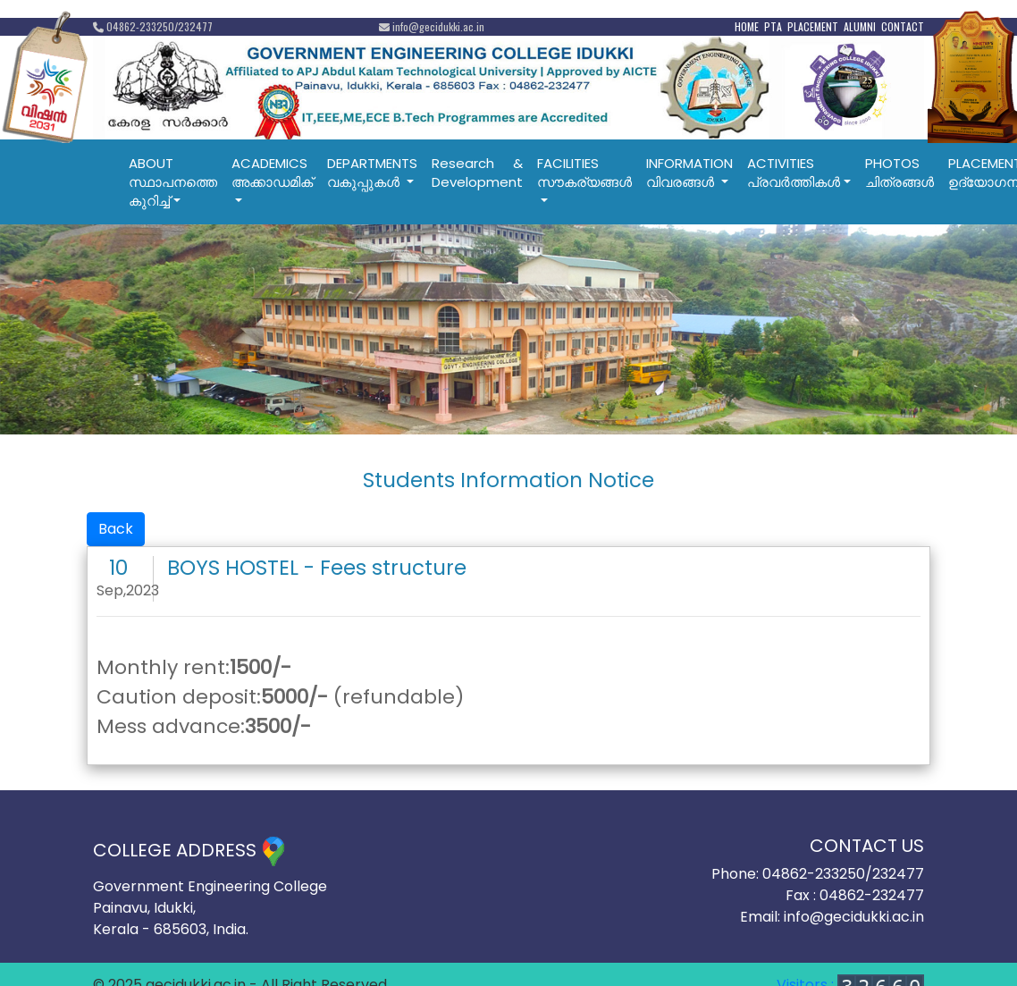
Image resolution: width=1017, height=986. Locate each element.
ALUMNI (860, 26)
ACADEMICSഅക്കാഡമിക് (272, 172)
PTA (773, 26)
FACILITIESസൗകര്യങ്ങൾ (584, 172)
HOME (747, 26)
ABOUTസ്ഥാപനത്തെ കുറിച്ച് (173, 182)
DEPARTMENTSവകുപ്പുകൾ (372, 172)
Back (115, 528)
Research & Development (477, 172)
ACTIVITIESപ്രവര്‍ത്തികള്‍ (793, 172)
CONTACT (902, 26)
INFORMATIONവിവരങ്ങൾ (689, 172)
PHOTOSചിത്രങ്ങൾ (899, 172)
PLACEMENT (812, 26)
